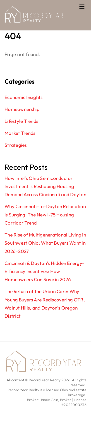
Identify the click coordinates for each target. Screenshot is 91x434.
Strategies (16, 145)
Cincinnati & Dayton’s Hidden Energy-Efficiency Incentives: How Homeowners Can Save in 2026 (44, 271)
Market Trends (20, 133)
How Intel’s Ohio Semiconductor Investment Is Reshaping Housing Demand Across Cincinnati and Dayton (45, 186)
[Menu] (81, 6)
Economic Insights (24, 97)
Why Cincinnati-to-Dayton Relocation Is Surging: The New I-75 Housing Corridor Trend (45, 214)
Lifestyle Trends (21, 121)
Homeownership (22, 109)
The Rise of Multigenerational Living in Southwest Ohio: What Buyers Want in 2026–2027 (45, 243)
